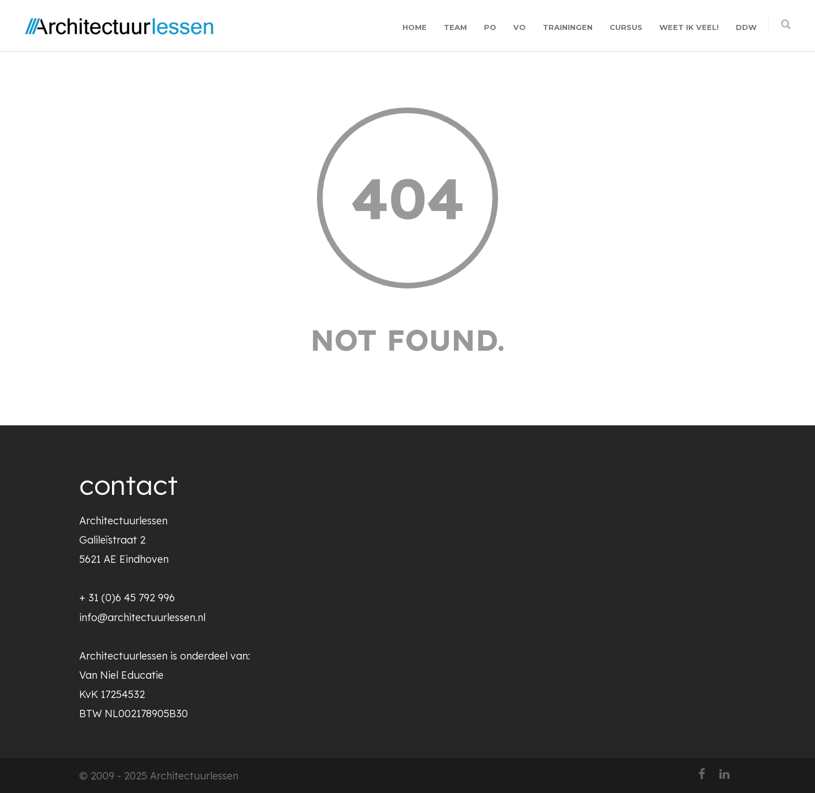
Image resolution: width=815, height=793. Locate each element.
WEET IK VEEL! (689, 27)
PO (490, 27)
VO (519, 27)
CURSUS (626, 27)
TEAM (455, 27)
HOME (414, 27)
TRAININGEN (568, 27)
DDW (746, 27)
